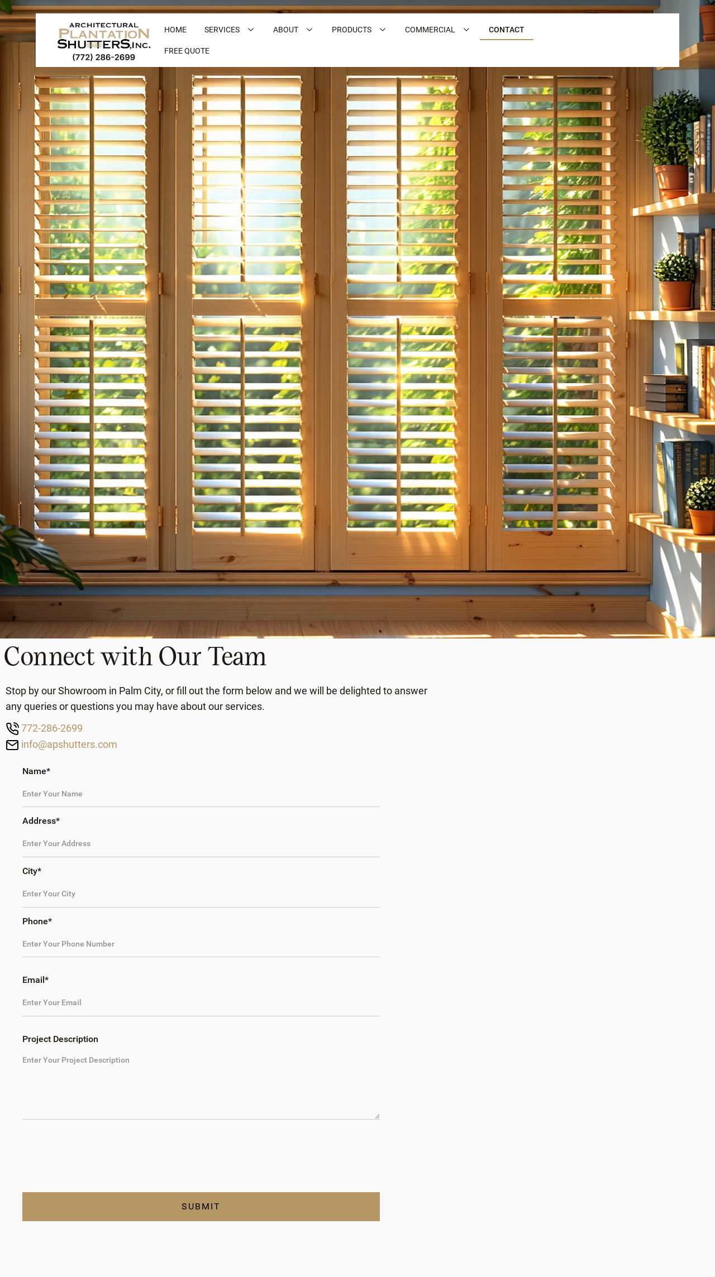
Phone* (37, 921)
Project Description (60, 1039)
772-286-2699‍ (51, 728)
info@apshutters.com (68, 744)
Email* (35, 979)
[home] (104, 40)
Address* (41, 820)
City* (31, 871)
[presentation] (107, 1157)
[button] (230, 29)
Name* (36, 771)
